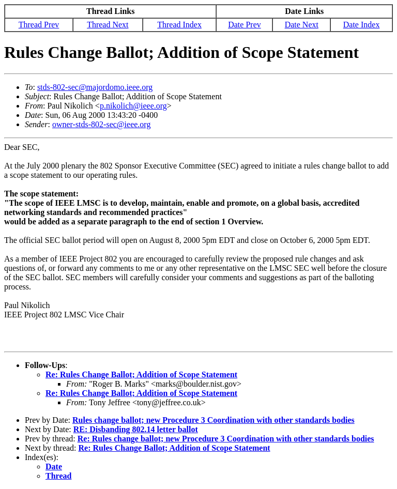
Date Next (301, 24)
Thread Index (179, 24)
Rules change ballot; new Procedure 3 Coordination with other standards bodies (213, 420)
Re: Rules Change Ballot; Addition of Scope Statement (141, 374)
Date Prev (244, 24)
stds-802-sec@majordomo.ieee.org (94, 87)
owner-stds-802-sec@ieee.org (101, 124)
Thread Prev (39, 24)
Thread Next (107, 24)
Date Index (361, 24)
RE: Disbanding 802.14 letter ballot (135, 429)
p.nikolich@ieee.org (133, 105)
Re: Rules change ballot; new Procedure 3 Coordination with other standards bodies (226, 438)
